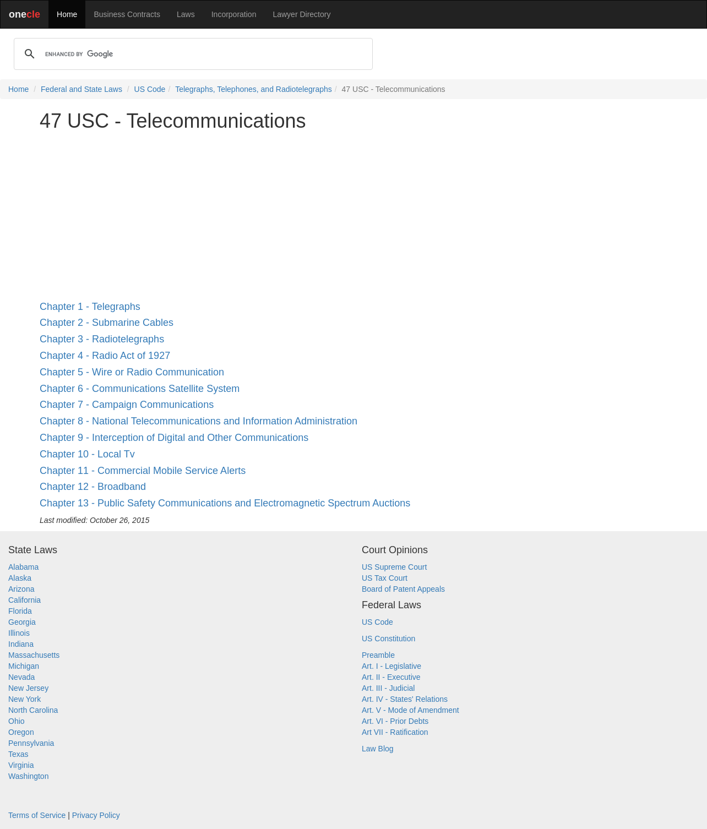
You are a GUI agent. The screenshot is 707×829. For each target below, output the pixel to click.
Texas (18, 754)
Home (67, 14)
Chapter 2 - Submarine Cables (106, 322)
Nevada (21, 677)
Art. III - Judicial (388, 688)
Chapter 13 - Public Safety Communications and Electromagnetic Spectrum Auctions (225, 503)
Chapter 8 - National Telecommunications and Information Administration (198, 421)
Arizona (21, 589)
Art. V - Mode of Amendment (410, 710)
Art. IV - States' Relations (405, 699)
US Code (150, 89)
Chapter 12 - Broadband (93, 486)
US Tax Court (384, 578)
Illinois (19, 633)
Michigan (23, 666)
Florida (20, 611)
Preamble (378, 655)
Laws (186, 14)
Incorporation (234, 14)
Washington (28, 776)
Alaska (19, 578)
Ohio (16, 721)
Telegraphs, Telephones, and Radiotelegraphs (253, 89)
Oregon (21, 732)
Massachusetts (33, 655)
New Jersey (28, 688)
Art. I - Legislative (391, 666)
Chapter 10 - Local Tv (87, 454)
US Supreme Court (394, 567)
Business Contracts (127, 14)
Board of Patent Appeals (403, 589)
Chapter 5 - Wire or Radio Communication (132, 372)
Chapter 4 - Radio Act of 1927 (105, 355)
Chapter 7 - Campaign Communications (127, 404)
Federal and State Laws (81, 89)
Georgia (22, 622)
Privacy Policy (96, 815)
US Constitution (388, 638)
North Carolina (33, 710)
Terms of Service (37, 815)
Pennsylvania (31, 743)
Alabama (23, 567)
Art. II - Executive (391, 677)
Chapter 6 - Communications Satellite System (140, 388)
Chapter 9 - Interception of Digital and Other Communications (174, 437)
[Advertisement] (353, 217)
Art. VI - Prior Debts (395, 721)
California (24, 600)
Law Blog (378, 748)
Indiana (21, 644)
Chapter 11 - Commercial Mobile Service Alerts (143, 470)
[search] (191, 54)
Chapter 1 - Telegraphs (90, 306)
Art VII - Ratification (395, 732)
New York (24, 699)
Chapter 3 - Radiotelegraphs (102, 339)
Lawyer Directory (301, 14)
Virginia (21, 765)
